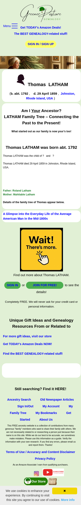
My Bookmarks (46, 413)
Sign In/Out (25, 406)
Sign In (12, 285)
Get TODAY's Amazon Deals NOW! (27, 344)
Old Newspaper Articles (57, 399)
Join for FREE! (45, 285)
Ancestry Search (19, 399)
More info (68, 500)
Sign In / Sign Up (41, 44)
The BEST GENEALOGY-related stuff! (40, 33)
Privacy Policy (45, 458)
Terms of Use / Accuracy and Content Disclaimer (40, 452)
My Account (51, 406)
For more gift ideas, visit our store (27, 336)
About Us (46, 419)
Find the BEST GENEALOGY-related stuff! (33, 353)
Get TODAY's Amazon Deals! (40, 27)
